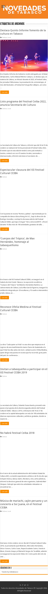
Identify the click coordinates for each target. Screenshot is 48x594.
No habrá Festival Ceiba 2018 (17, 432)
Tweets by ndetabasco (10, 572)
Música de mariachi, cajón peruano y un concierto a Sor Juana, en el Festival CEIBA (23, 504)
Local (9, 37)
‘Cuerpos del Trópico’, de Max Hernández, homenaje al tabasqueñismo (17, 242)
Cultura (4, 37)
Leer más (4, 92)
